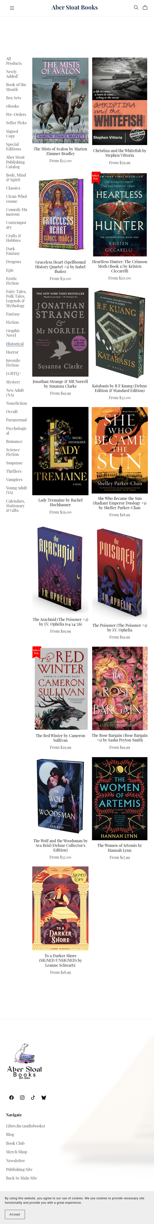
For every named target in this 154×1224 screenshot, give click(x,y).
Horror (12, 353)
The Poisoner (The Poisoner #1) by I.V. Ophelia (119, 628)
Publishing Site (19, 1170)
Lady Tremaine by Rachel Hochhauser (60, 503)
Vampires (14, 480)
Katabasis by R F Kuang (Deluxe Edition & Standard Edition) (119, 388)
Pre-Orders (16, 115)
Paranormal (16, 420)
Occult (12, 412)
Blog (10, 1135)
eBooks (12, 107)
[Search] (136, 7)
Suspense (14, 463)
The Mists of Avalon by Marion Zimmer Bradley (60, 151)
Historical (15, 344)
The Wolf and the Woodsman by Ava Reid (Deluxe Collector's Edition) (60, 846)
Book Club (15, 1144)
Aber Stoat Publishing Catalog (15, 162)
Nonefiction (16, 404)
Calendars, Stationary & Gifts (15, 506)
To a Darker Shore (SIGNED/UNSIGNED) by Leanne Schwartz (60, 960)
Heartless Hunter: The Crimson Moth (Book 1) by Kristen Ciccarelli (119, 266)
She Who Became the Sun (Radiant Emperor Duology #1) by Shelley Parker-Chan (119, 503)
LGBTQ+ (13, 374)
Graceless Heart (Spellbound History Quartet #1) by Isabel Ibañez (60, 267)
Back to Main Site (21, 1178)
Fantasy (13, 314)
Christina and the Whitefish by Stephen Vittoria (119, 153)
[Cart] (147, 7)
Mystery (13, 382)
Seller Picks (16, 123)
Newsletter (15, 1161)
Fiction (12, 323)
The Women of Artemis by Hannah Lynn (119, 848)
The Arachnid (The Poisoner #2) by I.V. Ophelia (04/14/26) (60, 622)
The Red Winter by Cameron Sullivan (60, 738)
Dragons (13, 262)
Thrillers (14, 472)
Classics (13, 189)
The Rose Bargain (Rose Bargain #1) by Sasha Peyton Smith (120, 738)
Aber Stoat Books (75, 8)
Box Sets (13, 98)
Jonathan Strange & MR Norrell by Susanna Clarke (60, 384)
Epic (10, 271)
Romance (14, 442)
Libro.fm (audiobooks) (25, 1126)
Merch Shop (16, 1152)
